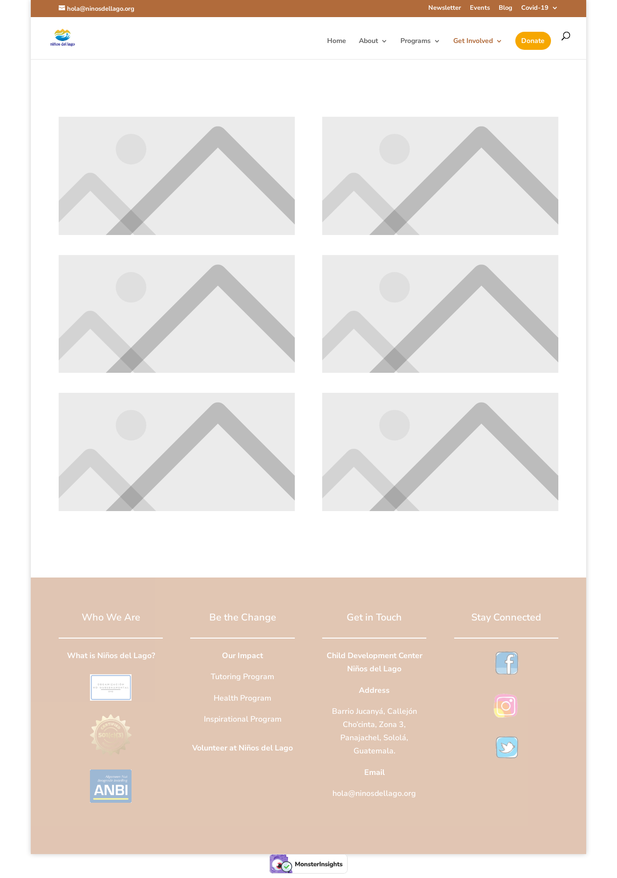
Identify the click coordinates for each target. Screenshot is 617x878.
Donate (533, 41)
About (368, 41)
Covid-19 (535, 8)
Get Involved (473, 41)
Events (480, 8)
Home (336, 41)
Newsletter (444, 8)
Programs (415, 41)
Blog (505, 8)
